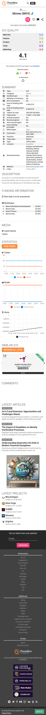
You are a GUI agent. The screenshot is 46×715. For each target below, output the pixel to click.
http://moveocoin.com (34, 167)
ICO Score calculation (23, 622)
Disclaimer (36, 66)
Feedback (23, 605)
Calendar (23, 574)
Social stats (23, 603)
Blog (23, 582)
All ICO (23, 557)
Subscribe (23, 545)
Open (28, 130)
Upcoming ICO (23, 563)
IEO (23, 571)
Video (23, 614)
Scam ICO (23, 568)
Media (23, 611)
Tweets (5, 234)
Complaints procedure (23, 627)
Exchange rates (23, 616)
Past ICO (23, 566)
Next (44, 363)
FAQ (23, 587)
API (23, 590)
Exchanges (23, 576)
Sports (28, 93)
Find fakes (9, 246)
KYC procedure (23, 624)
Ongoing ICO (23, 560)
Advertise (23, 608)
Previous (1, 363)
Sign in (23, 643)
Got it (39, 712)
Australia (29, 144)
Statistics (23, 584)
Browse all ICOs (13, 349)
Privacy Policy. (6, 713)
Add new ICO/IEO (23, 645)
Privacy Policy (23, 632)
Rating (23, 600)
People (23, 579)
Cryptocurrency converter (23, 619)
